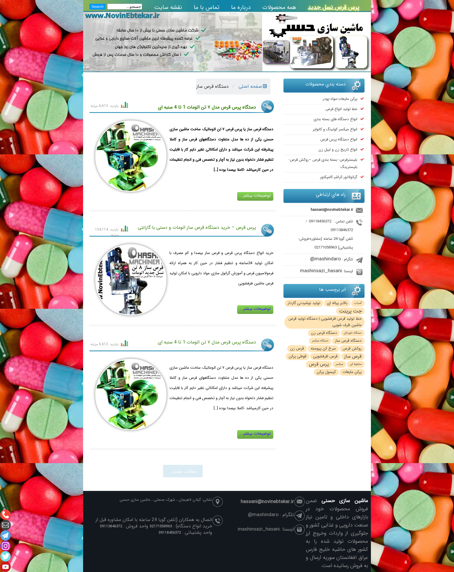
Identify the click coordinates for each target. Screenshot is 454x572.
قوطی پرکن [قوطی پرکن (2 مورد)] (297, 356)
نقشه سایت (168, 7)
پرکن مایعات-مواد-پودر (340, 99)
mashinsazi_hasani (321, 271)
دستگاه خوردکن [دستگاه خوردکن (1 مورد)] (353, 333)
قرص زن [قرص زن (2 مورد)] (297, 349)
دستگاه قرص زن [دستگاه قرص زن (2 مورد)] (324, 333)
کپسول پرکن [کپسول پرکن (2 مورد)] (326, 372)
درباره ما (241, 7)
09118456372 (320, 221)
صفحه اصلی (253, 86)
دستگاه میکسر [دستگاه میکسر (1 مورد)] (320, 341)
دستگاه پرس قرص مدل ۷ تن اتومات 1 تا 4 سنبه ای (207, 107)
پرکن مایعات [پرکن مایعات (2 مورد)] (352, 372)
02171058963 (325, 247)
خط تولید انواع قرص (341, 109)
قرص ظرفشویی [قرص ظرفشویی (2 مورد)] (325, 356)
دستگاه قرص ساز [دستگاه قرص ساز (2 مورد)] (348, 341)
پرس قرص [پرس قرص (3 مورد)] (319, 364)
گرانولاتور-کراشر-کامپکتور (338, 177)
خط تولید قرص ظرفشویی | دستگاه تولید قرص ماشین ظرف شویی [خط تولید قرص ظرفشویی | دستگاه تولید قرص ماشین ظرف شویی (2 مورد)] (325, 322)
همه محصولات (279, 7)
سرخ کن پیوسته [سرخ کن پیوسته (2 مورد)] (323, 349)
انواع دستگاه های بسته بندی (335, 119)
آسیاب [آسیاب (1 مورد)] (358, 303)
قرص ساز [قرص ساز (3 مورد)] (353, 356)
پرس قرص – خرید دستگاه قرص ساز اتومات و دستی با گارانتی (197, 227)
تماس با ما (206, 7)
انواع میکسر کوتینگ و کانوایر (335, 129)
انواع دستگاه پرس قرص (338, 139)
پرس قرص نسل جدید (333, 7)
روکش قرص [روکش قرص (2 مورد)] (352, 349)
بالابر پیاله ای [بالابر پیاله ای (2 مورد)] (337, 303)
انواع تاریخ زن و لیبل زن (337, 150)
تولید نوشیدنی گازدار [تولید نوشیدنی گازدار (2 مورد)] (304, 303)
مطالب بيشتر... (183, 471)
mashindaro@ (325, 259)
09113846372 (342, 230)
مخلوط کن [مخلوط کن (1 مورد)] (356, 364)
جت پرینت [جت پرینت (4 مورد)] (350, 311)
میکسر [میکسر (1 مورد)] (339, 364)
